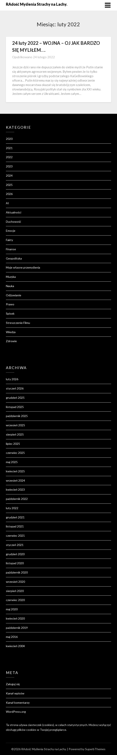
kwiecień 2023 (15, 489)
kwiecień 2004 (15, 646)
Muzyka (11, 276)
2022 (9, 157)
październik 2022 (17, 499)
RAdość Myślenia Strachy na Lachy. (36, 4)
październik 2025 (17, 416)
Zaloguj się (13, 684)
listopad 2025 (15, 407)
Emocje (10, 230)
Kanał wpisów (15, 693)
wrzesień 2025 (15, 425)
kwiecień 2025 (15, 471)
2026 (9, 194)
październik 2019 (17, 627)
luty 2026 (12, 379)
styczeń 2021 (15, 545)
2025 (9, 185)
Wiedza (11, 332)
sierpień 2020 (15, 591)
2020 (9, 138)
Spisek (10, 313)
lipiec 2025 (13, 443)
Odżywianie (13, 295)
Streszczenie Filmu (18, 323)
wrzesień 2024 (15, 480)
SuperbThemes (95, 749)
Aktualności (13, 212)
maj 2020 (12, 609)
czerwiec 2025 (15, 452)
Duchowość (13, 221)
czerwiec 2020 (15, 600)
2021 (9, 148)
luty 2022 (12, 508)
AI (7, 203)
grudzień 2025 (15, 397)
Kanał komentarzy (18, 702)
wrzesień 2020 (15, 581)
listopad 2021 (15, 526)
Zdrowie (11, 341)
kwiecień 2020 (15, 618)
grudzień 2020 (15, 554)
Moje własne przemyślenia (23, 267)
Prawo (10, 304)
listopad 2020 (15, 563)
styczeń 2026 (15, 388)
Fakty (9, 240)
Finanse (11, 249)
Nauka (10, 286)
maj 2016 (12, 636)
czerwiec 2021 (15, 535)
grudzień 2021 (15, 517)
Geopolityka (14, 258)
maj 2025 (12, 462)
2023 (9, 166)
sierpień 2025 (15, 434)
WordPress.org (16, 711)
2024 (9, 175)
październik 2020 (17, 572)
